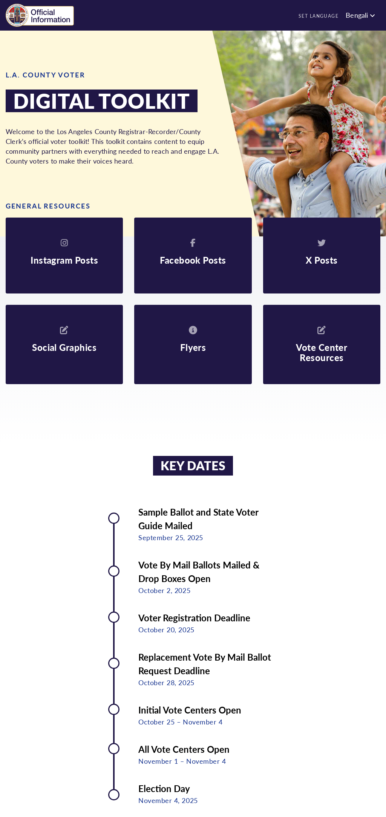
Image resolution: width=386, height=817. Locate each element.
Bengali (357, 15)
